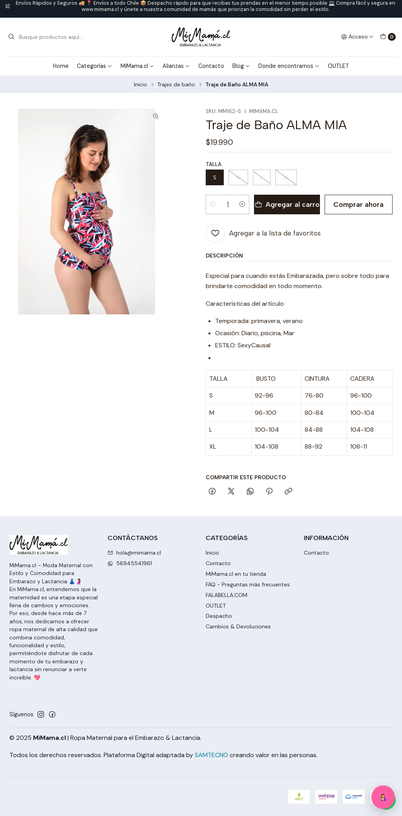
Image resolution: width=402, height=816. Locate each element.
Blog (241, 65)
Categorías (94, 65)
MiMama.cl (137, 65)
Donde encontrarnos (289, 65)
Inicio (140, 85)
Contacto (211, 65)
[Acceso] (357, 36)
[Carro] (387, 37)
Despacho (219, 615)
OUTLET (338, 65)
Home (61, 65)
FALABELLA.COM (226, 595)
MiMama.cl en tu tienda (236, 573)
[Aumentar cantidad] (242, 204)
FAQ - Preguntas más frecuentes (248, 584)
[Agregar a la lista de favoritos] (263, 233)
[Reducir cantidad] (212, 204)
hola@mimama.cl (134, 552)
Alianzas (176, 65)
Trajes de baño (176, 85)
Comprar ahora (358, 204)
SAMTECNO (211, 755)
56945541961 (130, 563)
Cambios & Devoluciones (238, 626)
